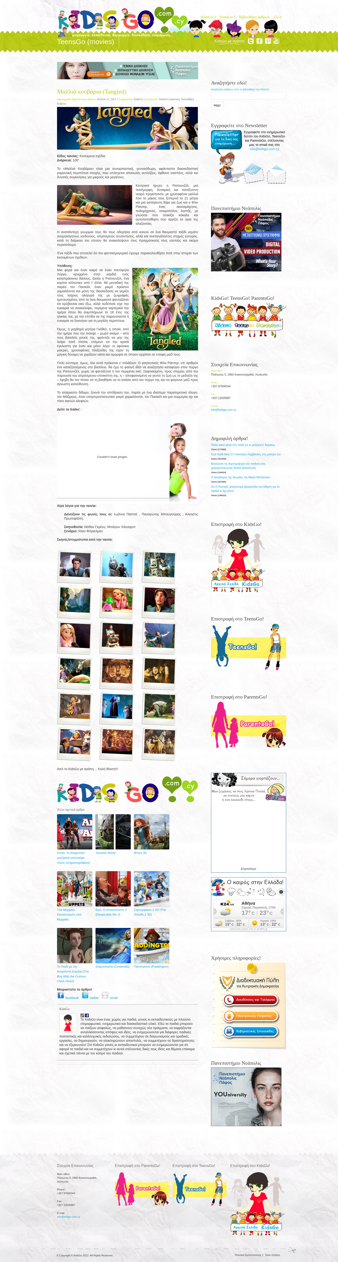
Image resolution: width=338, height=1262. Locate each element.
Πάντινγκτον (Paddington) (151, 966)
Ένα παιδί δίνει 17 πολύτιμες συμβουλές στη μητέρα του (246, 454)
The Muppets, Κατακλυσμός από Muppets (69, 914)
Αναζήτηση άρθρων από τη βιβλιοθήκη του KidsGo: (240, 89)
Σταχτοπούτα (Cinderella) (113, 966)
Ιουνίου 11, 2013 (106, 99)
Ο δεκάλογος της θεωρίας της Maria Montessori (240, 477)
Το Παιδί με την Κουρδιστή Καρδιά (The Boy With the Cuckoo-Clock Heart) (73, 974)
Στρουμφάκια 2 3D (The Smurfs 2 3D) (150, 912)
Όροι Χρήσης (272, 1255)
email (110, 998)
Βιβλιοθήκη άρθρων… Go (260, 17)
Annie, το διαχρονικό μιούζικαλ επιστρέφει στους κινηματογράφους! (73, 857)
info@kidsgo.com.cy (264, 149)
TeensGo (227, 17)
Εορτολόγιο (248, 868)
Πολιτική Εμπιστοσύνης (248, 1255)
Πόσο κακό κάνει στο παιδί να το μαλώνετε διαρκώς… (244, 445)
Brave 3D (140, 853)
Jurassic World (105, 853)
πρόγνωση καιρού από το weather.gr (249, 929)
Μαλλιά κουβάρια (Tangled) (91, 91)
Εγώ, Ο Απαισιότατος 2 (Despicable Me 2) (111, 912)
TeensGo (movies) (169, 99)
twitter (91, 998)
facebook (69, 998)
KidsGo (208, 17)
